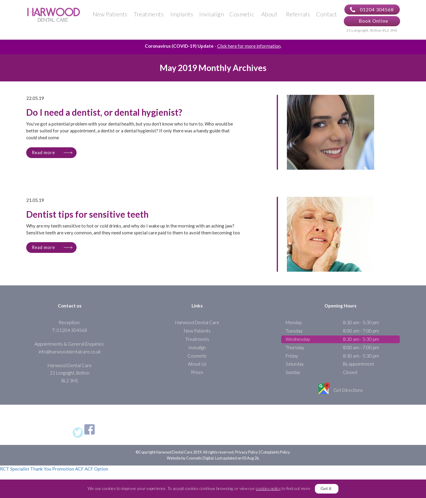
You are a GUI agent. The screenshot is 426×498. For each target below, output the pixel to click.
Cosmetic (241, 15)
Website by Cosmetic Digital (190, 460)
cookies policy (268, 488)
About (269, 15)
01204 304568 (372, 11)
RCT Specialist (14, 471)
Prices (197, 375)
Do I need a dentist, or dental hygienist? (104, 115)
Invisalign (211, 15)
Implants (181, 15)
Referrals (298, 15)
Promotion (63, 471)
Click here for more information (249, 49)
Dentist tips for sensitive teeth (87, 217)
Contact (326, 15)
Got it (326, 488)
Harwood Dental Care (197, 325)
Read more (43, 155)
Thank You (40, 471)
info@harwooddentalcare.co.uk (70, 354)
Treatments (149, 15)
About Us (197, 366)
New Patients (110, 15)
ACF (79, 471)
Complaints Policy (275, 455)
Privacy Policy (246, 455)
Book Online (373, 22)
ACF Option (96, 471)
